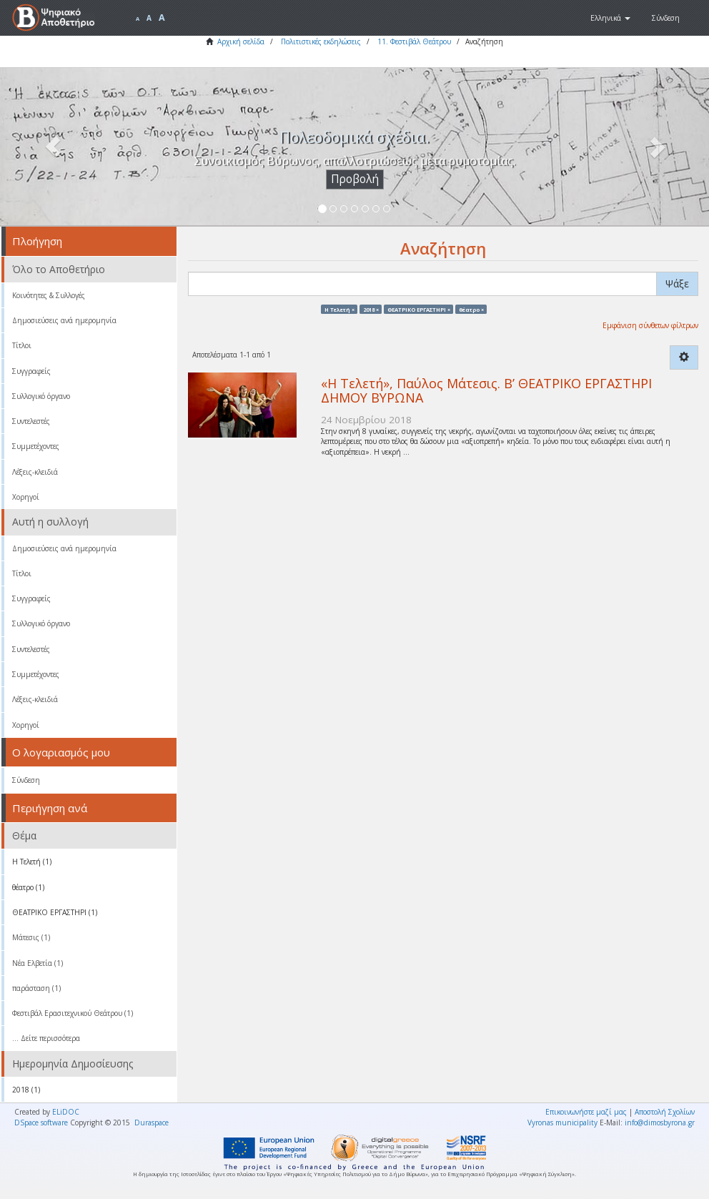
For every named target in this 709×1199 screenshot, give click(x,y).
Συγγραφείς (31, 371)
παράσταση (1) (36, 988)
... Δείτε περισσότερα (46, 1038)
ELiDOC (65, 1112)
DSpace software (41, 1122)
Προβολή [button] (355, 179)
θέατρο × (471, 308)
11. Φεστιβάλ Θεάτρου (414, 41)
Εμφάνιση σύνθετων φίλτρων (650, 325)
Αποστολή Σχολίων (665, 1112)
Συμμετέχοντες (35, 446)
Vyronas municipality (562, 1122)
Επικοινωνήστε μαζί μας (586, 1112)
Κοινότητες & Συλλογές (48, 295)
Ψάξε (677, 283)
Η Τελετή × (339, 308)
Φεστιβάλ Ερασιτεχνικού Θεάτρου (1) (72, 1013)
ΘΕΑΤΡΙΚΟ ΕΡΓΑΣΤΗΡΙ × (418, 308)
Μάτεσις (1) (31, 937)
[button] (610, 18)
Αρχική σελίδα (240, 41)
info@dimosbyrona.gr (660, 1122)
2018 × (371, 308)
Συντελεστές (31, 421)
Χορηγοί (25, 497)
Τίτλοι (21, 345)
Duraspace (151, 1122)
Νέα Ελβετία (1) (37, 963)
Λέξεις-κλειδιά (35, 472)
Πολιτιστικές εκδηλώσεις (321, 41)
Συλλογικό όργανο (41, 396)
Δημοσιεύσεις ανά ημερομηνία (64, 320)
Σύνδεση (26, 780)
